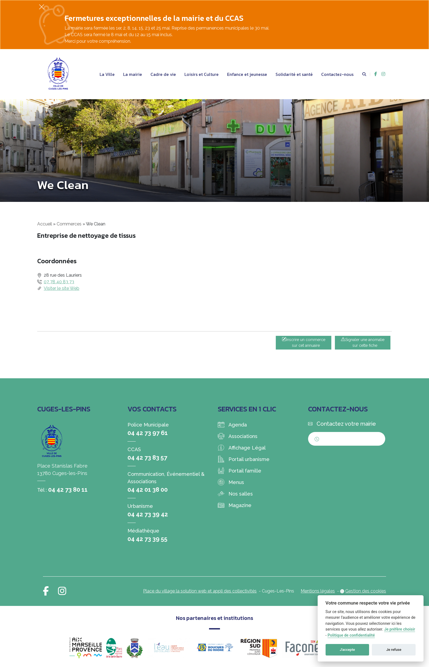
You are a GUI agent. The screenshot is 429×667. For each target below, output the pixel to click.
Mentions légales (318, 591)
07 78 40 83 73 (59, 281)
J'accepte (347, 650)
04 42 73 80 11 (68, 489)
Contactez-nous (337, 74)
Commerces (69, 224)
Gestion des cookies (365, 591)
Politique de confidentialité (351, 635)
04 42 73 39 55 (147, 538)
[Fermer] (41, 6)
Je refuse (393, 650)
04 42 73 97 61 (147, 432)
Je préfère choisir (399, 629)
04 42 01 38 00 (147, 489)
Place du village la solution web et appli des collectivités (200, 591)
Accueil (44, 224)
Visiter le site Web (61, 288)
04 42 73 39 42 (147, 514)
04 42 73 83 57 (147, 457)
